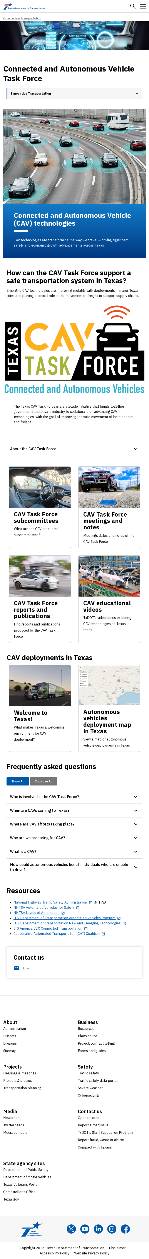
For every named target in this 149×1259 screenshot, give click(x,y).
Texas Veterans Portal (21, 1184)
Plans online (87, 1036)
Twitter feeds (13, 1125)
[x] (71, 1229)
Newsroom (11, 1118)
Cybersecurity (89, 1095)
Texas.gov (11, 1199)
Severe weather (90, 1088)
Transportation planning (22, 1088)
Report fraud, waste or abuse (101, 1140)
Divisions (10, 1043)
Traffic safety (88, 1073)
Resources (86, 1028)
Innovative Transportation (23, 18)
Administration (14, 1028)
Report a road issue (93, 1125)
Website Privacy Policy (91, 1253)
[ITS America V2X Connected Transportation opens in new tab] (50, 928)
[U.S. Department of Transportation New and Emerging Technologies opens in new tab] (69, 923)
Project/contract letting (96, 1043)
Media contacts (15, 1132)
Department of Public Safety (26, 1169)
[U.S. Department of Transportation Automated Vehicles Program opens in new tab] (67, 918)
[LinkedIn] (98, 1229)
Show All (17, 781)
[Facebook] (125, 1229)
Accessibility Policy (54, 1253)
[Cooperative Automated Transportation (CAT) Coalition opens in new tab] (59, 933)
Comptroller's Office (19, 1192)
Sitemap (9, 1051)
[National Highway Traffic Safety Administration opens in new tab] (53, 902)
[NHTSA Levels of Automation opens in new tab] (39, 912)
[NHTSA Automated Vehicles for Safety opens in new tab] (46, 907)
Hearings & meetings (19, 1073)
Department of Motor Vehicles (27, 1177)
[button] (133, 6)
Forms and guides (92, 1051)
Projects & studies (17, 1080)
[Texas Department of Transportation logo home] (24, 6)
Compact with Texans (95, 1147)
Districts (9, 1036)
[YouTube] (84, 1229)
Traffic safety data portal (98, 1080)
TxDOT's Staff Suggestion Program (105, 1132)
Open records (88, 1118)
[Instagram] (111, 1229)
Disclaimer (117, 1248)
